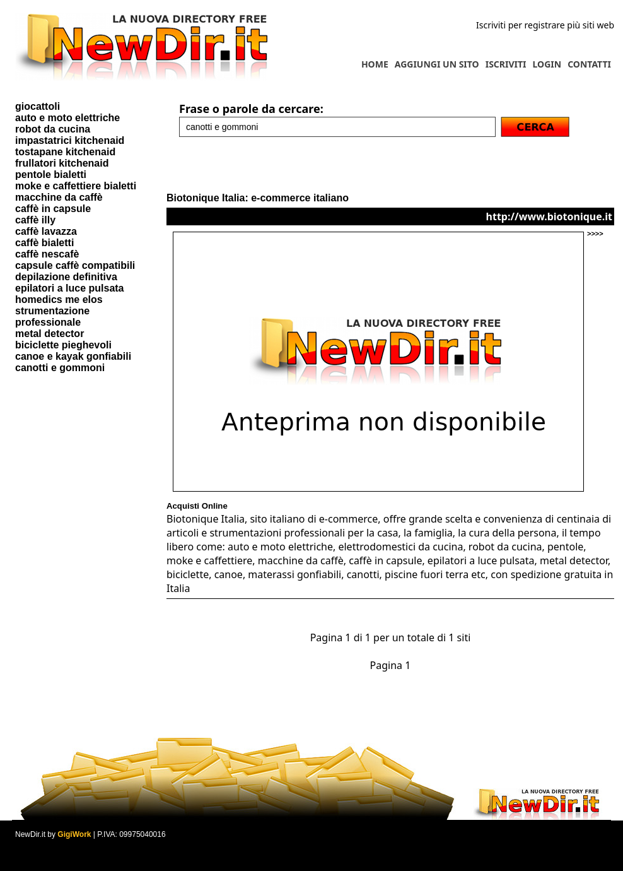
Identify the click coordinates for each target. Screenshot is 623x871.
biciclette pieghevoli (63, 345)
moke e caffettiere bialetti (75, 186)
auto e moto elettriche (67, 117)
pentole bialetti (50, 174)
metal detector (49, 333)
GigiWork (74, 834)
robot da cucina (52, 129)
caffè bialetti (44, 242)
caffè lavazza (46, 231)
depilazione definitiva (66, 276)
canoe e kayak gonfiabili (73, 356)
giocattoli (37, 106)
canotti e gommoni (60, 367)
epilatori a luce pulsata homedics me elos (69, 294)
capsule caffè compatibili (75, 265)
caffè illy (35, 220)
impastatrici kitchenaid (69, 140)
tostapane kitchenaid (65, 151)
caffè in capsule (53, 208)
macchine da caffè (59, 197)
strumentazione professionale (52, 316)
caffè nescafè (47, 254)
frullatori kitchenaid (61, 163)
